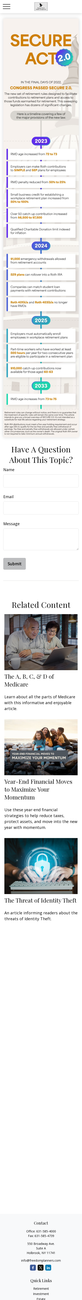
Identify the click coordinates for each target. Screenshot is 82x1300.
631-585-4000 (46, 1231)
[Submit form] (14, 564)
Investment (41, 1294)
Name (8, 469)
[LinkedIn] (48, 1268)
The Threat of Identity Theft (40, 900)
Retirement (41, 1288)
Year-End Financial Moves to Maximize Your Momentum (38, 789)
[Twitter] (41, 1268)
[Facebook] (33, 1268)
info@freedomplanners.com (41, 1260)
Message (11, 523)
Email (8, 496)
